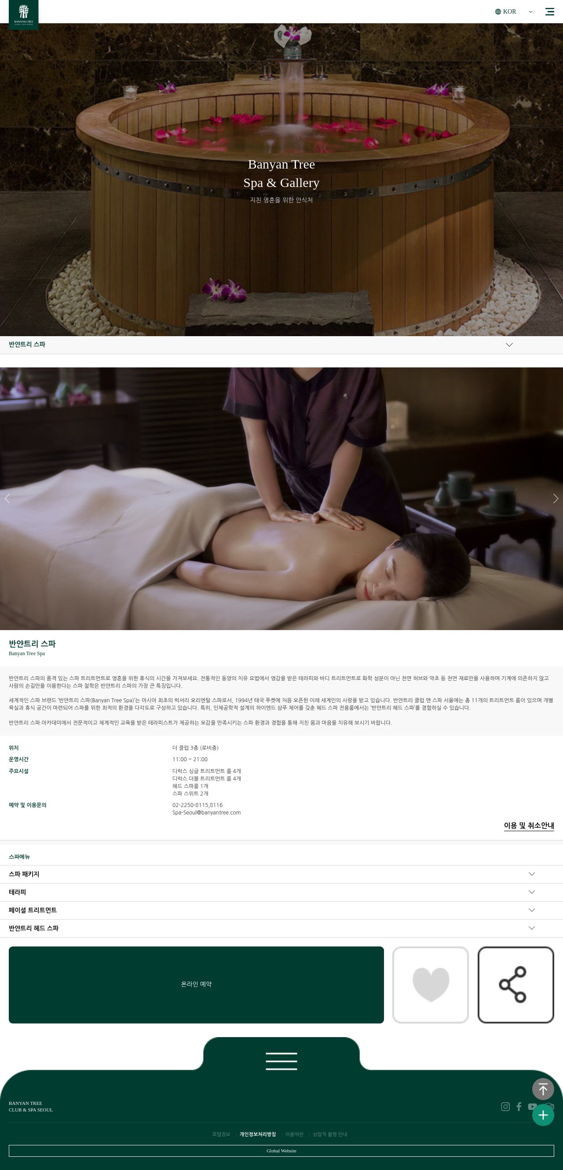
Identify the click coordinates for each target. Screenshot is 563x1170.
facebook (519, 1106)
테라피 (17, 892)
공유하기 (516, 984)
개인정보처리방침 (258, 1134)
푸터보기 (281, 1059)
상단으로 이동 (543, 1089)
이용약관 (294, 1134)
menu (549, 11)
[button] (556, 498)
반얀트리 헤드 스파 (33, 928)
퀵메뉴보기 (543, 1115)
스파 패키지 (24, 874)
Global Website (281, 1150)
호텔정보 (221, 1134)
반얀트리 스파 (27, 344)
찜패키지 (430, 984)
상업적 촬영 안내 (330, 1134)
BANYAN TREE (24, 17)
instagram (505, 1106)
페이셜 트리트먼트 (33, 910)
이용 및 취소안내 (529, 825)
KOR (509, 11)
